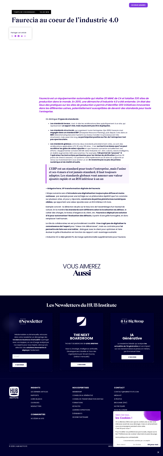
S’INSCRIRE (82, 365)
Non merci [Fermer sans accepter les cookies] (121, 444)
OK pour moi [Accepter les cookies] (152, 444)
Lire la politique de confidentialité (126, 437)
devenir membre (138, 5)
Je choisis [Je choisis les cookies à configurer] (137, 444)
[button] (47, 5)
